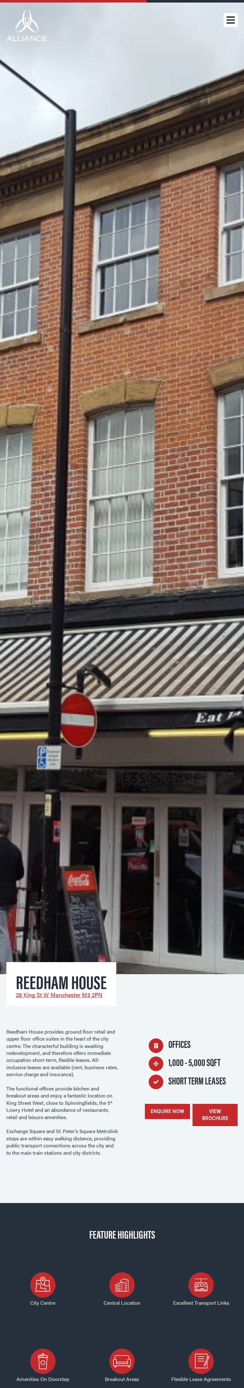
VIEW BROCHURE (215, 1114)
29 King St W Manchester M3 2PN (59, 995)
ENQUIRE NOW (167, 1111)
